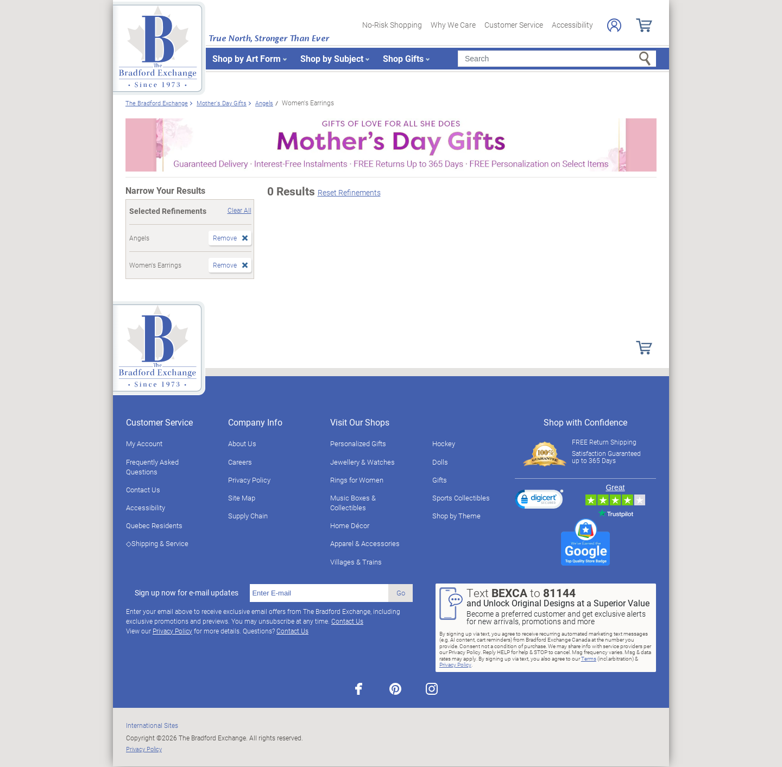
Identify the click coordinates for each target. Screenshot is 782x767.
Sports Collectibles (461, 498)
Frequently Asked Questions (152, 467)
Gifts (439, 480)
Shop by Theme (456, 516)
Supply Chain (248, 516)
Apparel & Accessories (365, 543)
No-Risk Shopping (392, 25)
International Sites (152, 725)
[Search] (557, 58)
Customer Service (513, 25)
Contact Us (143, 490)
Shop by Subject (331, 58)
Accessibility (572, 25)
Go (400, 593)
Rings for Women (356, 480)
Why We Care (453, 25)
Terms (588, 658)
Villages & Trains (356, 562)
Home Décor (349, 525)
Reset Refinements (349, 192)
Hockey (443, 443)
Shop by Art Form (246, 58)
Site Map (241, 498)
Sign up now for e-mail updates (186, 593)
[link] (539, 501)
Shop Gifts (403, 58)
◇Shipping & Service (157, 543)
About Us (242, 443)
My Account (144, 443)
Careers (240, 462)
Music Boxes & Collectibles (353, 502)
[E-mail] (319, 593)
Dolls (440, 462)
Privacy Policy (249, 480)
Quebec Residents (154, 525)
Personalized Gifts (358, 443)
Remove (225, 237)
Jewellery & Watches (362, 462)
